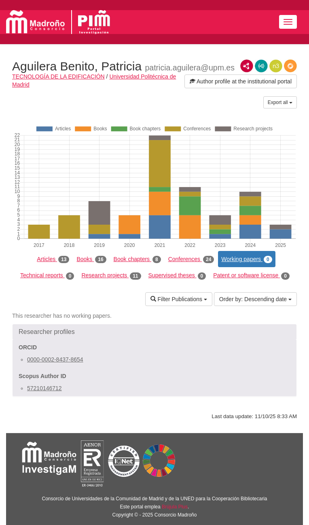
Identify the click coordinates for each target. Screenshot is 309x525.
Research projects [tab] (111, 275)
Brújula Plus (175, 507)
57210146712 (44, 388)
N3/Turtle (275, 66)
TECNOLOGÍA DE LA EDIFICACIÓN (58, 76)
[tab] (154, 332)
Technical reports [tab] (47, 275)
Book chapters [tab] (137, 259)
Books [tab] (91, 259)
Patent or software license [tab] (251, 275)
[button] (154, 332)
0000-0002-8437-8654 (55, 359)
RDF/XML (246, 66)
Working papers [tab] (246, 259)
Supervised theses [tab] (177, 275)
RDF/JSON (290, 66)
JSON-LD (261, 66)
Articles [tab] (53, 259)
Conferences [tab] (191, 259)
